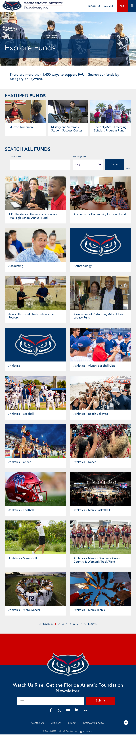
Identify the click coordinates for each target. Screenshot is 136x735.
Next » (92, 624)
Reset (128, 169)
